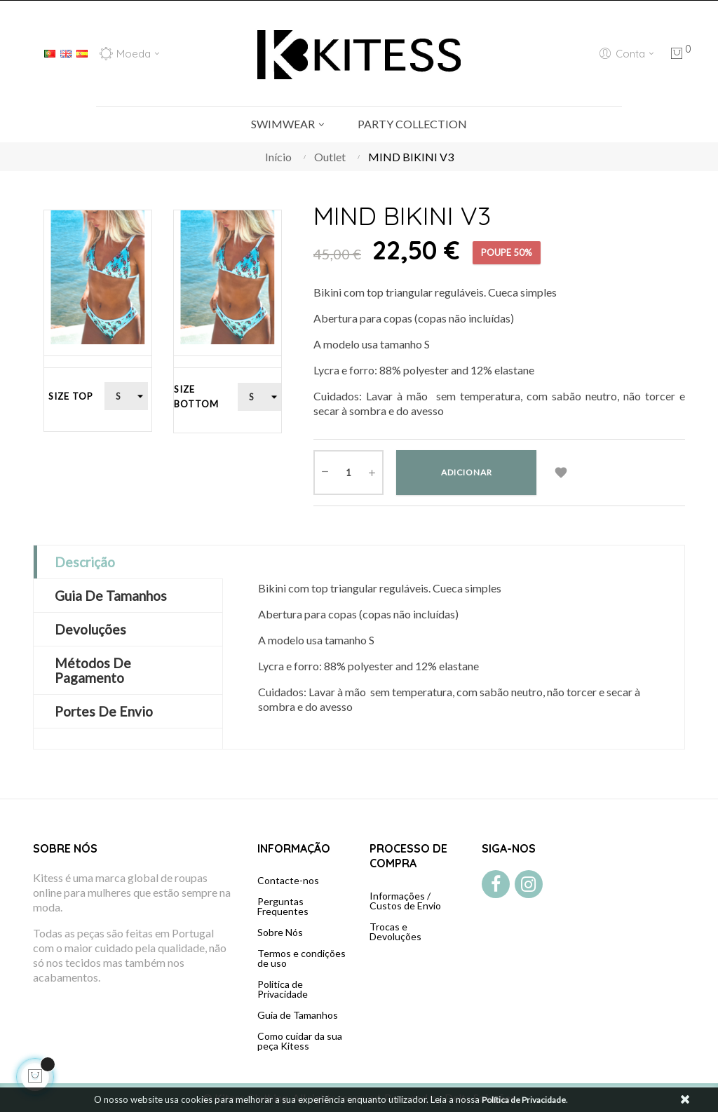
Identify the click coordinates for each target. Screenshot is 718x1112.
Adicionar (466, 472)
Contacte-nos (288, 880)
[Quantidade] (348, 473)
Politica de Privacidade (282, 989)
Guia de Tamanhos (297, 1015)
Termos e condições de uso (301, 958)
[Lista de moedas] (129, 53)
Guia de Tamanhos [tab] (111, 596)
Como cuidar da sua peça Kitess (299, 1041)
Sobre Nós (280, 932)
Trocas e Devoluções (395, 931)
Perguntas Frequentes (283, 906)
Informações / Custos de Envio (405, 900)
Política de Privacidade (524, 1099)
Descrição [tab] (85, 562)
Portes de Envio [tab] (104, 711)
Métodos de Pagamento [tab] (93, 670)
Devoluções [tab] (90, 629)
